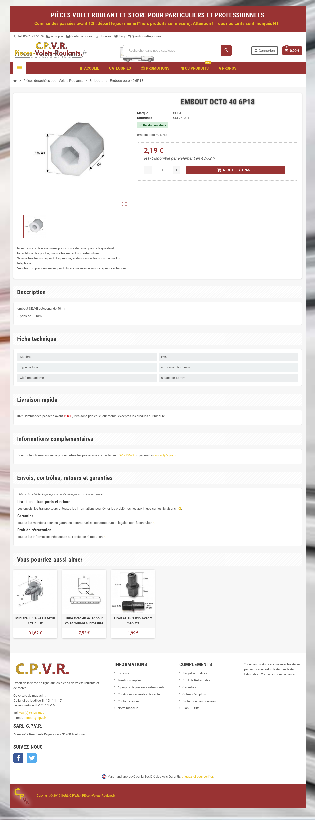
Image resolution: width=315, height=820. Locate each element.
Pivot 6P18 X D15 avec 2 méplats (133, 620)
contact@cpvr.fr (164, 455)
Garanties (189, 687)
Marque (142, 113)
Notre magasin (128, 708)
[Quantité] (162, 170)
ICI (179, 508)
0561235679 (125, 455)
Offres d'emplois (194, 694)
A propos (54, 36)
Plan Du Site (191, 708)
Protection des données (199, 701)
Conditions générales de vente (139, 694)
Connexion (264, 50)
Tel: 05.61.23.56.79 (28, 36)
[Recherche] (177, 50)
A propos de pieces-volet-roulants (141, 687)
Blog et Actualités (194, 673)
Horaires (103, 36)
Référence (144, 118)
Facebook (18, 758)
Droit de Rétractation (196, 680)
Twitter (32, 758)
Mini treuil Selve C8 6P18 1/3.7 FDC (35, 620)
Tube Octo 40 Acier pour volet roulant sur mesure (84, 620)
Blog (119, 36)
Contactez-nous (79, 36)
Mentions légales (130, 680)
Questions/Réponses (144, 36)
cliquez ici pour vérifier (197, 776)
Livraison (124, 673)
